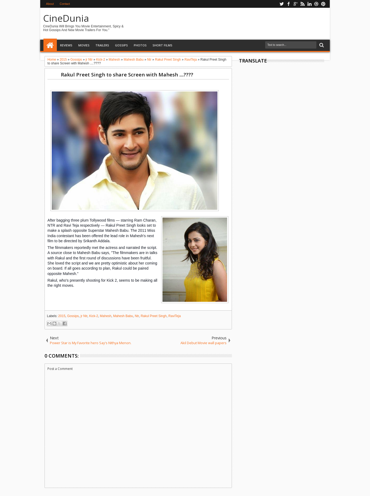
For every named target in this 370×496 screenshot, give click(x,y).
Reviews (66, 45)
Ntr (137, 316)
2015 (61, 316)
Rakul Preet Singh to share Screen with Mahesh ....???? (127, 74)
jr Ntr (84, 316)
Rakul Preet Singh (154, 316)
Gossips (121, 45)
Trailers (102, 45)
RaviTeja (174, 316)
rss (302, 4)
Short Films (162, 45)
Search (321, 45)
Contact (65, 3)
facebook (288, 4)
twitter (281, 4)
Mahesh (106, 316)
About (50, 3)
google (295, 4)
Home (50, 45)
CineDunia (66, 18)
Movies (84, 45)
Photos (140, 45)
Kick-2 (93, 316)
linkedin (309, 4)
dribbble (316, 4)
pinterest (323, 4)
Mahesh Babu (123, 316)
